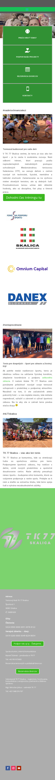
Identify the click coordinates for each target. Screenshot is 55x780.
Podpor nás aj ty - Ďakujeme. (27, 643)
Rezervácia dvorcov (27, 671)
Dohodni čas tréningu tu (24, 197)
